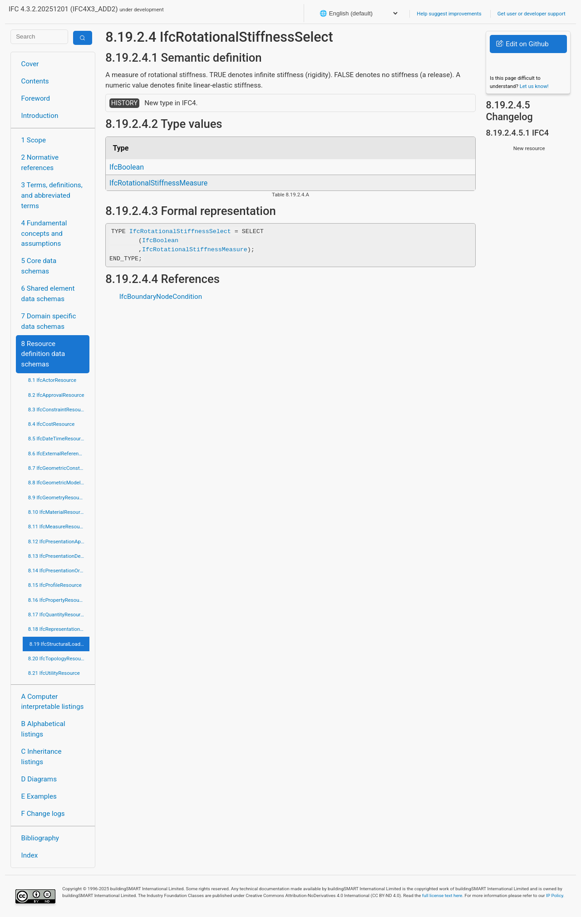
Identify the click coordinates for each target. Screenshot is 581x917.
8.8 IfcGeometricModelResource (58, 482)
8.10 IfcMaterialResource (57, 512)
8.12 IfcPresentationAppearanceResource (58, 541)
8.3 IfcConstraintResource (58, 409)
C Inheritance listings (41, 756)
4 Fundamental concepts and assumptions (44, 233)
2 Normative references (40, 162)
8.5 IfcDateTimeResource (57, 438)
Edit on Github (522, 44)
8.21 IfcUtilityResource (54, 673)
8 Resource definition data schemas (43, 354)
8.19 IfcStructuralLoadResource (59, 644)
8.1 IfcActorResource (52, 380)
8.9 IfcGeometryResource (57, 497)
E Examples (39, 796)
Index (29, 855)
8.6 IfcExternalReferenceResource (58, 453)
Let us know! (534, 86)
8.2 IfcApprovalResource (56, 395)
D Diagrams (39, 779)
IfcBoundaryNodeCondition (160, 297)
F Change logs (43, 814)
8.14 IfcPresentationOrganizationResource (58, 570)
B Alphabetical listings (43, 729)
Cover (30, 64)
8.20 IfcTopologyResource (58, 658)
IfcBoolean (126, 167)
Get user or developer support (531, 13)
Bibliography (40, 838)
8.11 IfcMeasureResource (57, 526)
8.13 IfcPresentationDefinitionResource (58, 556)
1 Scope (33, 140)
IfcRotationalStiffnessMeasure (158, 183)
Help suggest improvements (449, 13)
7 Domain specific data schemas (48, 321)
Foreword (35, 98)
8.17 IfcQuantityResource (57, 614)
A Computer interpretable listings (52, 702)
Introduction (40, 116)
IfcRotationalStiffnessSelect (180, 231)
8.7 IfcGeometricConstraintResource (58, 468)
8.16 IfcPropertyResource (57, 600)
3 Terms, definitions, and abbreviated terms (52, 195)
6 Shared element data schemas (48, 293)
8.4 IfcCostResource (51, 424)
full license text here (442, 895)
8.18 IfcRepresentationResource (58, 629)
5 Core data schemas (39, 266)
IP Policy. (555, 895)
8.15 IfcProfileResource (55, 585)
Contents (35, 81)
